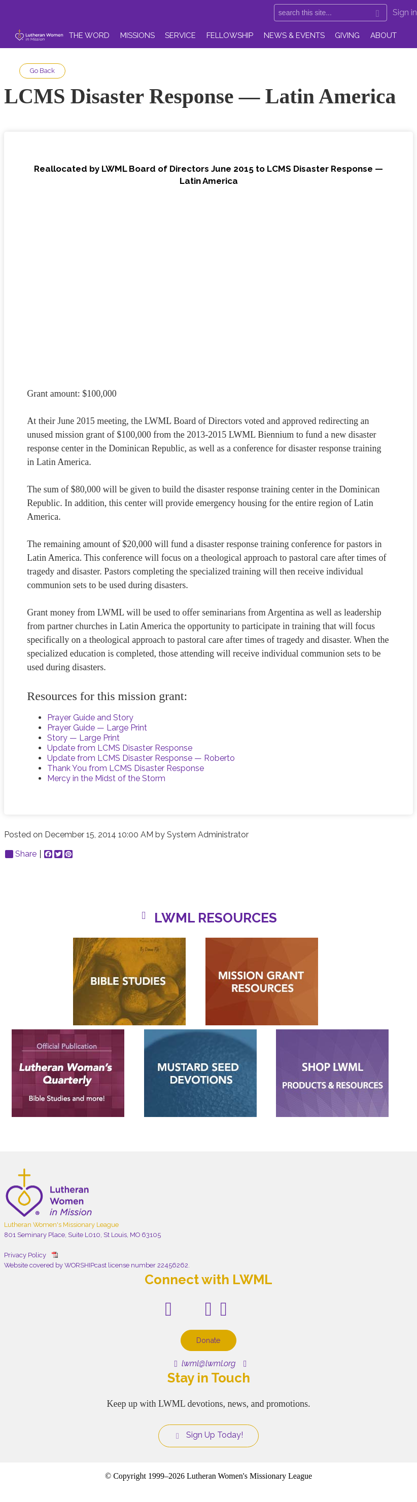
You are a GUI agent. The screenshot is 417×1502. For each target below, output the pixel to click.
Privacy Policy (25, 1255)
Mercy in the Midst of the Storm (106, 778)
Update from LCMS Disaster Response (119, 748)
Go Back (42, 70)
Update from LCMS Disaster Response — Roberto (141, 758)
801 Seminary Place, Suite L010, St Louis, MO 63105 (82, 1235)
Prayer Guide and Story (90, 717)
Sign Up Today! (208, 1435)
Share (21, 854)
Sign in (405, 12)
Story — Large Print (83, 738)
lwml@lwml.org (204, 1363)
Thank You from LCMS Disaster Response (125, 768)
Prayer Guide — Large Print (97, 728)
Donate (208, 1340)
